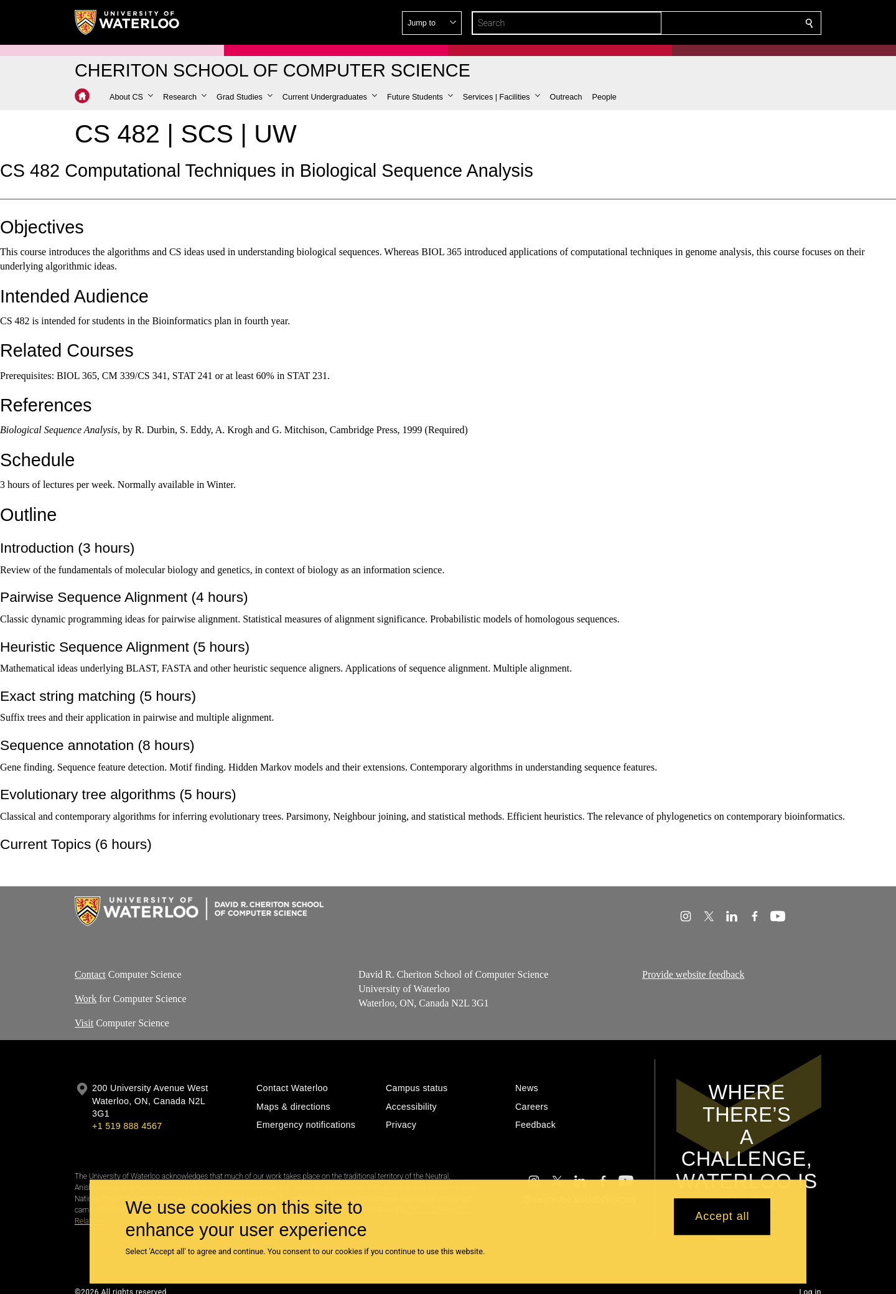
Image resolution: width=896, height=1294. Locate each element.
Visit (84, 1022)
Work (85, 998)
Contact (90, 974)
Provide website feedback (693, 974)
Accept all (722, 1217)
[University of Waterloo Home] (127, 22)
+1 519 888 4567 (127, 1126)
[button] (131, 97)
